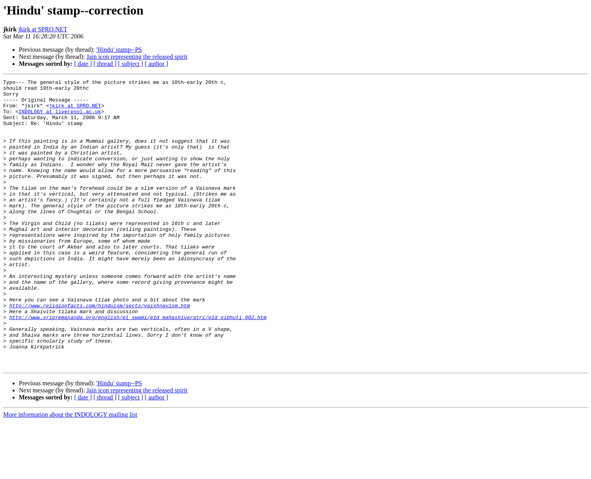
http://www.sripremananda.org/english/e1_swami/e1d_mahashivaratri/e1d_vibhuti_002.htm (137, 365)
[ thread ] (105, 63)
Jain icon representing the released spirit (136, 56)
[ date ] (83, 63)
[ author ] (156, 63)
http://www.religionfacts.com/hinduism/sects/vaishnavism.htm (99, 351)
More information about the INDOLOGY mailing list (70, 472)
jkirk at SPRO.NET (42, 29)
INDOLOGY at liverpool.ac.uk (59, 118)
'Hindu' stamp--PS (119, 49)
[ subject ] (130, 63)
